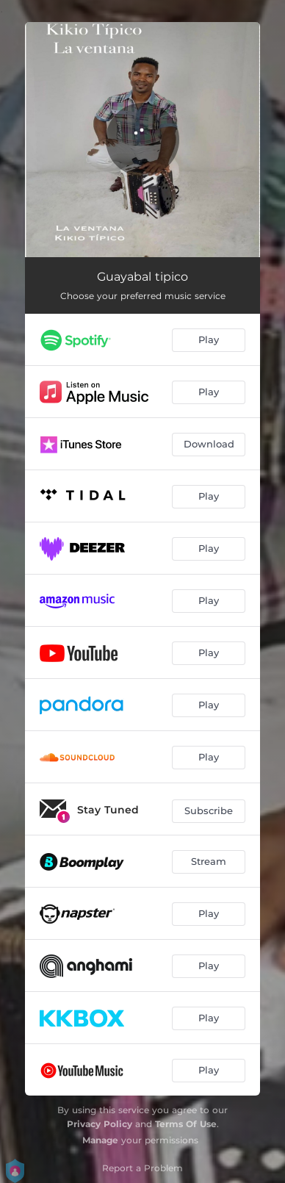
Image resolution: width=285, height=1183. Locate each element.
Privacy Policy (99, 1123)
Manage (100, 1140)
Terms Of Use (186, 1123)
